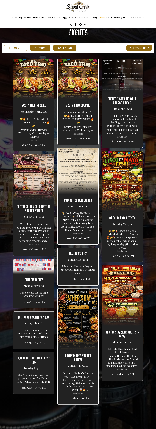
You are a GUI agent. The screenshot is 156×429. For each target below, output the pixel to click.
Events (102, 17)
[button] (33, 105)
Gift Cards (139, 17)
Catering (94, 17)
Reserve (130, 17)
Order (109, 17)
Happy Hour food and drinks (75, 17)
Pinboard (13, 47)
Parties (116, 17)
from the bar (54, 17)
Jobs (123, 17)
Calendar (62, 47)
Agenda (38, 47)
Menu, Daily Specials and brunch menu (29, 17)
